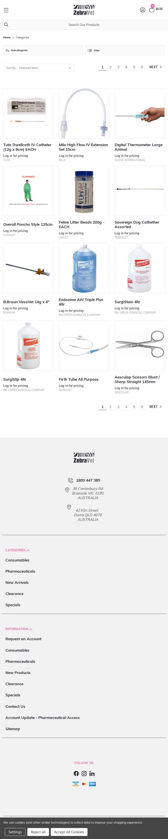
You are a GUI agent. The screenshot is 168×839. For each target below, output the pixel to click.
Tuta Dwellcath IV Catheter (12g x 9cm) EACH (27, 147)
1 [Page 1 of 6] (103, 67)
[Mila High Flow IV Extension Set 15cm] (84, 113)
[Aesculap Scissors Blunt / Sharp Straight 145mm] (139, 346)
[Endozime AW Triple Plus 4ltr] (84, 268)
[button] (43, 50)
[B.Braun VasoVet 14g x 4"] (28, 268)
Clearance (14, 593)
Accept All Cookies (69, 832)
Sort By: (11, 68)
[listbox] (46, 68)
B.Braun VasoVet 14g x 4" (26, 301)
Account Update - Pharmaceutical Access (42, 717)
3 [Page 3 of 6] (118, 67)
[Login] (142, 10)
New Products (18, 672)
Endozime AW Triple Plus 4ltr (81, 302)
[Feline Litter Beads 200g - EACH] (84, 191)
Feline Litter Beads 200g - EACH (81, 224)
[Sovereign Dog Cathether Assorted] (139, 191)
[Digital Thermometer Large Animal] (139, 113)
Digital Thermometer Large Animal (139, 147)
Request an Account (23, 638)
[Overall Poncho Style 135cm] (28, 191)
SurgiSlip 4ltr (14, 379)
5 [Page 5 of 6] (134, 67)
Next (155, 67)
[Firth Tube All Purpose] (84, 346)
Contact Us (15, 706)
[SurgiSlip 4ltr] (28, 346)
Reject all (38, 832)
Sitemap (12, 728)
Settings (15, 832)
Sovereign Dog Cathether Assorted (137, 224)
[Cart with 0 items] (156, 10)
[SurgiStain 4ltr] (139, 268)
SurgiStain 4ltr (127, 301)
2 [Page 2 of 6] (110, 67)
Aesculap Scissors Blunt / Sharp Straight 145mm (137, 379)
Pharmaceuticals (20, 571)
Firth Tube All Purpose (78, 379)
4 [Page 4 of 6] (126, 67)
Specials (12, 604)
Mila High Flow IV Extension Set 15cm (83, 147)
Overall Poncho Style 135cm (27, 224)
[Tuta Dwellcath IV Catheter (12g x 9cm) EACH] (28, 113)
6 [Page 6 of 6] (142, 67)
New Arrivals (17, 582)
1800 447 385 (88, 480)
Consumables (17, 560)
